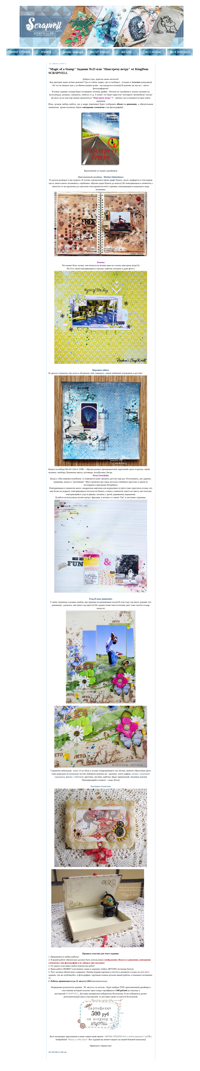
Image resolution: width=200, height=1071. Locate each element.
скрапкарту (59, 777)
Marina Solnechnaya (113, 177)
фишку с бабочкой (74, 777)
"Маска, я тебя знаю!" (77, 1039)
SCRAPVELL (72, 993)
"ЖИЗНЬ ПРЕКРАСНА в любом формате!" (124, 1036)
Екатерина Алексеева (101, 786)
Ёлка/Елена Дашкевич (100, 599)
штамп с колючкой (140, 774)
